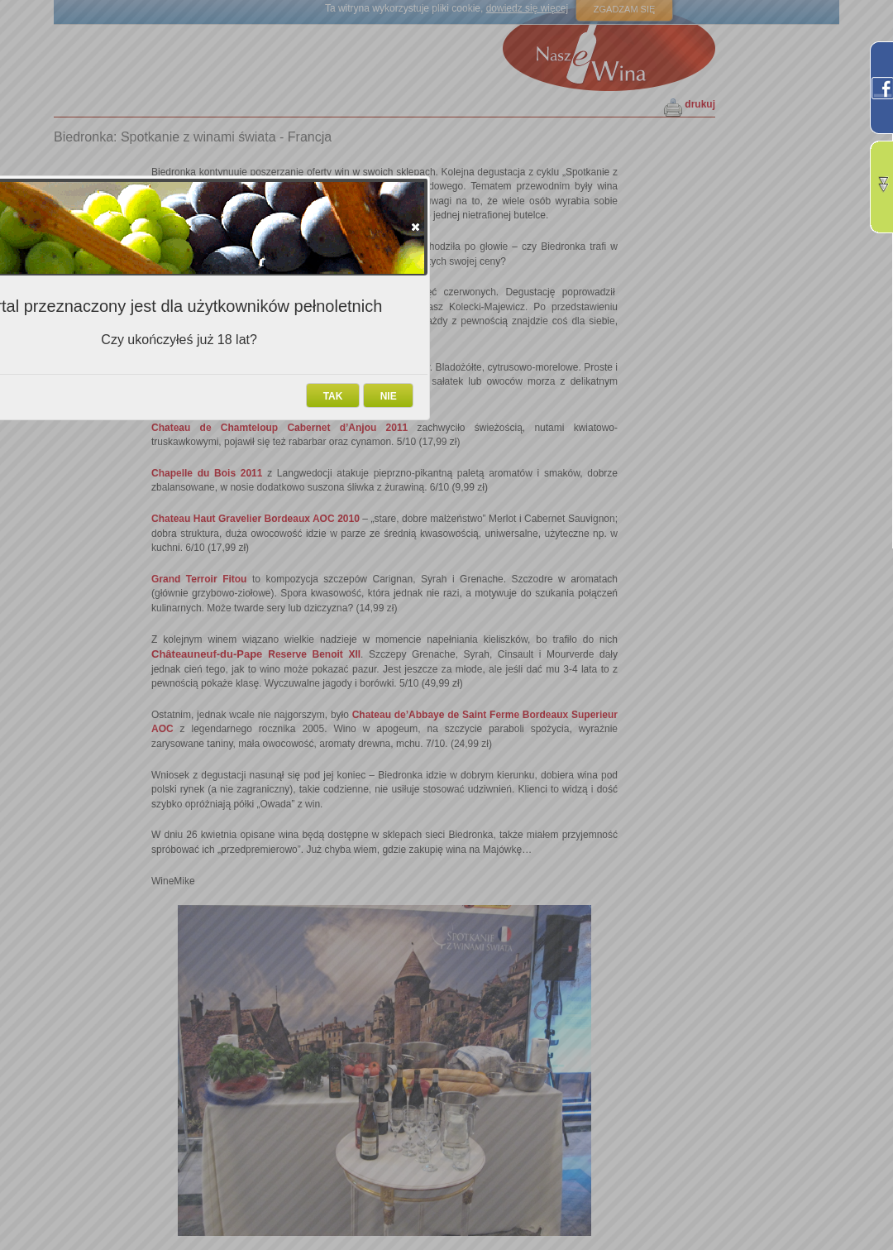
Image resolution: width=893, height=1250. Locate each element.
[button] (415, 226)
